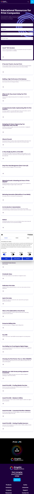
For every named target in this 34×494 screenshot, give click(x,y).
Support (25, 490)
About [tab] (28, 237)
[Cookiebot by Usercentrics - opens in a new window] (28, 235)
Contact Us (25, 493)
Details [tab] (17, 237)
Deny (6, 258)
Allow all (27, 258)
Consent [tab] (6, 237)
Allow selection (17, 258)
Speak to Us (17, 479)
